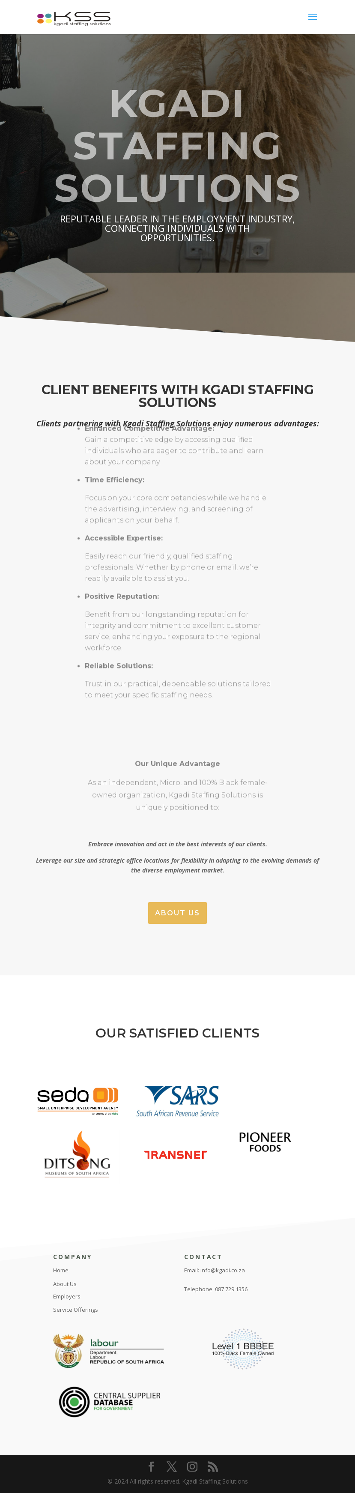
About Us (177, 913)
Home (61, 1270)
